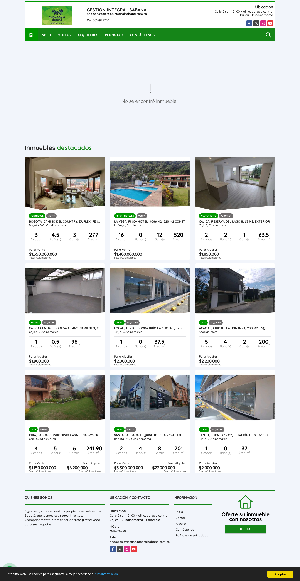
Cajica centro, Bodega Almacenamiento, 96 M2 (65, 328)
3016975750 (101, 20)
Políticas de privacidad (192, 535)
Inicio (46, 35)
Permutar (114, 35)
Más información (116, 574)
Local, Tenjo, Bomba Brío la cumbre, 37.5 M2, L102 (150, 328)
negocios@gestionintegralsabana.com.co (117, 14)
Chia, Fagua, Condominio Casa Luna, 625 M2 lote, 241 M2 (65, 435)
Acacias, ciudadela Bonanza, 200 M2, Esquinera (235, 328)
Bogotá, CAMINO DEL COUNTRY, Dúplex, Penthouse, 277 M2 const (65, 221)
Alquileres (88, 35)
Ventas (64, 35)
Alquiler (181, 524)
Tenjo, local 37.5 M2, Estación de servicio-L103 (235, 435)
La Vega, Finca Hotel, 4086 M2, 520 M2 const (149, 221)
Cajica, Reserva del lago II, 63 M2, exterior (234, 221)
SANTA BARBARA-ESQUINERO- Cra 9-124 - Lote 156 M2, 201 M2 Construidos (150, 435)
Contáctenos (142, 35)
